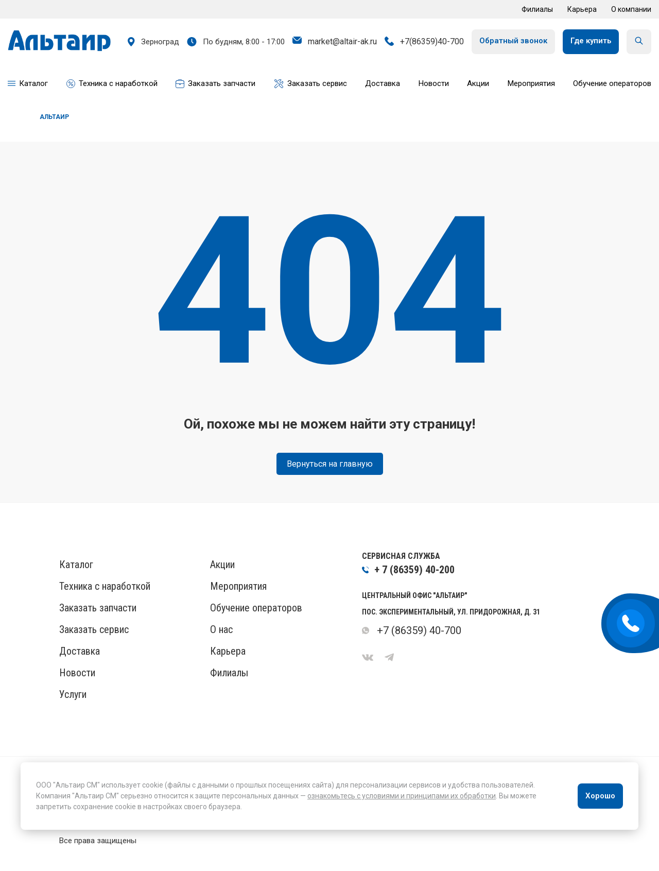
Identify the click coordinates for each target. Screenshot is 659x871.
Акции (222, 564)
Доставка (79, 651)
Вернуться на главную (330, 464)
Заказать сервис (94, 629)
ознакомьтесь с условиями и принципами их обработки (401, 796)
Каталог (76, 564)
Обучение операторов (256, 608)
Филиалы (537, 9)
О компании (631, 9)
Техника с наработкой (104, 586)
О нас (221, 629)
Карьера (582, 9)
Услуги (72, 694)
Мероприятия (238, 586)
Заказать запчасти (97, 608)
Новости (77, 673)
